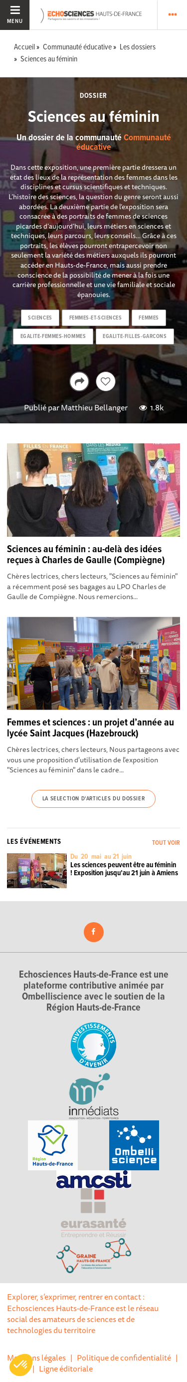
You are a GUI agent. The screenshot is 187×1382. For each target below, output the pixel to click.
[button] (21, 1365)
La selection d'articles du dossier (93, 799)
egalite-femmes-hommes (53, 336)
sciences (40, 318)
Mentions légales (36, 1357)
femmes (149, 318)
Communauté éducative (123, 143)
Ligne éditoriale (66, 1368)
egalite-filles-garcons (135, 336)
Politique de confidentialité (124, 1357)
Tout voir (166, 843)
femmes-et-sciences (95, 318)
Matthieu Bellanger (94, 407)
